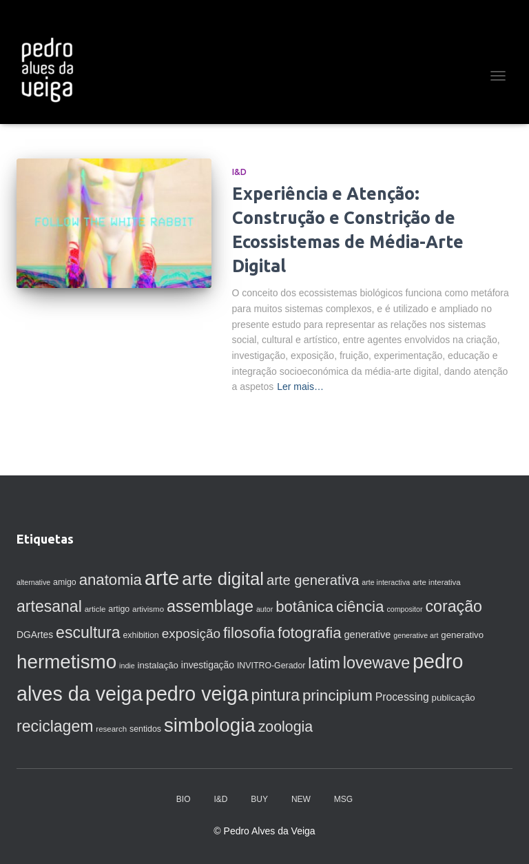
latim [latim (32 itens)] (324, 663)
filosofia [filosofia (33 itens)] (249, 632)
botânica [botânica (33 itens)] (304, 606)
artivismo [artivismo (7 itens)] (148, 609)
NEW (301, 799)
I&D (239, 171)
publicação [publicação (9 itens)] (453, 697)
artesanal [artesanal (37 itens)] (49, 606)
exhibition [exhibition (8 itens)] (141, 635)
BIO (183, 799)
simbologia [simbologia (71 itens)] (210, 725)
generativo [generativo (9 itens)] (462, 635)
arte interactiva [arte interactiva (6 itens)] (386, 582)
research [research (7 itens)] (111, 729)
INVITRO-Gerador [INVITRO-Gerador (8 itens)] (271, 665)
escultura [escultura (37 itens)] (88, 632)
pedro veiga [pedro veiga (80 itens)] (197, 694)
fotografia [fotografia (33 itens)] (310, 632)
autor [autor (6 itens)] (264, 609)
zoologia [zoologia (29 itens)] (285, 727)
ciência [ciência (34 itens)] (360, 606)
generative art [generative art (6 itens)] (415, 635)
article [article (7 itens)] (95, 609)
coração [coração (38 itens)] (453, 606)
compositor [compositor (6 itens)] (404, 609)
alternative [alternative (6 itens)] (33, 582)
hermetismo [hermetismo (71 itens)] (66, 661)
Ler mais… (300, 386)
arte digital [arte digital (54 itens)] (223, 578)
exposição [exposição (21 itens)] (191, 633)
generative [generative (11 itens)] (367, 634)
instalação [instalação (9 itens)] (158, 665)
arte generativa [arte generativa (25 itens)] (313, 580)
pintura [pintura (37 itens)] (275, 695)
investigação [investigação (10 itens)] (207, 664)
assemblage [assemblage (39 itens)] (210, 606)
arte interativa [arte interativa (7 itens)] (437, 582)
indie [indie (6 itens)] (127, 665)
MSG (343, 799)
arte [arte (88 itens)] (162, 577)
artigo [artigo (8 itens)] (118, 609)
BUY (259, 799)
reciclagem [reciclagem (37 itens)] (55, 726)
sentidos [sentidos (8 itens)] (145, 729)
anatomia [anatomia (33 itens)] (110, 579)
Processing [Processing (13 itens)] (402, 697)
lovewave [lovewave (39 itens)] (376, 663)
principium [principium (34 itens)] (337, 695)
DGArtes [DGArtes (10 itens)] (35, 634)
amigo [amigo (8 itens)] (64, 582)
